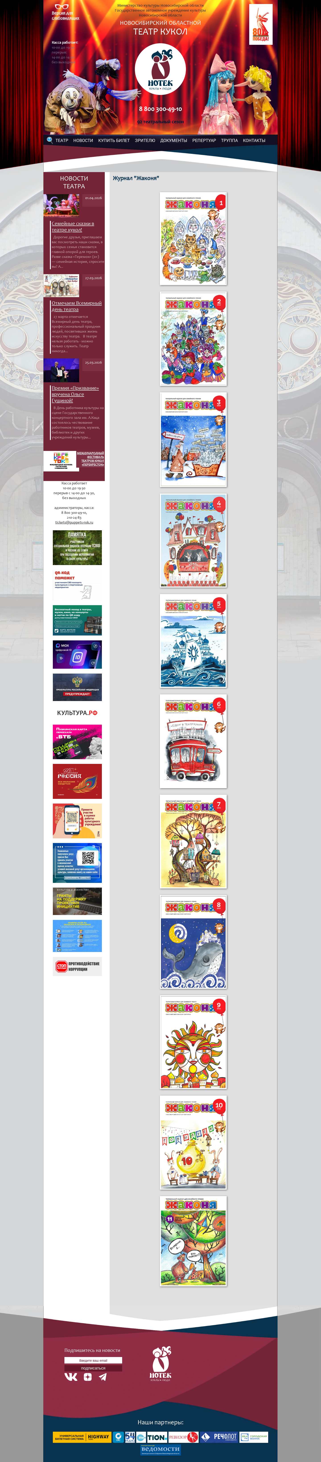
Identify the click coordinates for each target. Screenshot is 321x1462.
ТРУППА (229, 140)
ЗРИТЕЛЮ (145, 140)
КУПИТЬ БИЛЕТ (114, 140)
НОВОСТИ (83, 140)
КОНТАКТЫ (254, 140)
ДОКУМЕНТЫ (173, 140)
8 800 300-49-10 (160, 109)
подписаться (93, 1368)
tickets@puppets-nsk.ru (74, 523)
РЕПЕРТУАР (204, 140)
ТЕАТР (62, 140)
